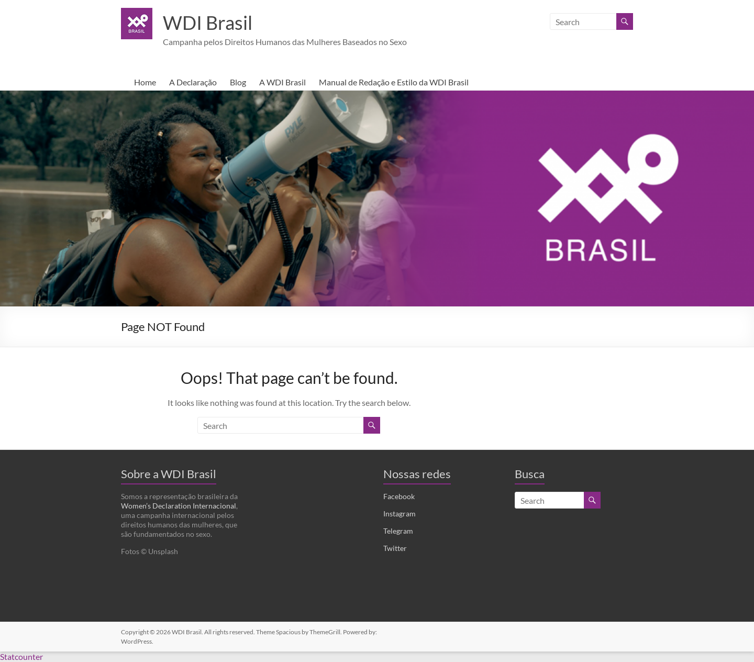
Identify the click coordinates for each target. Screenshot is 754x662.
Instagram (399, 513)
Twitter (395, 548)
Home (145, 82)
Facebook (399, 496)
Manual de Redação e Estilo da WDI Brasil (394, 82)
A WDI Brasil (282, 82)
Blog (238, 82)
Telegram (398, 530)
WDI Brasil (207, 22)
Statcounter (21, 656)
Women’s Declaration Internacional (178, 505)
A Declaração (193, 82)
